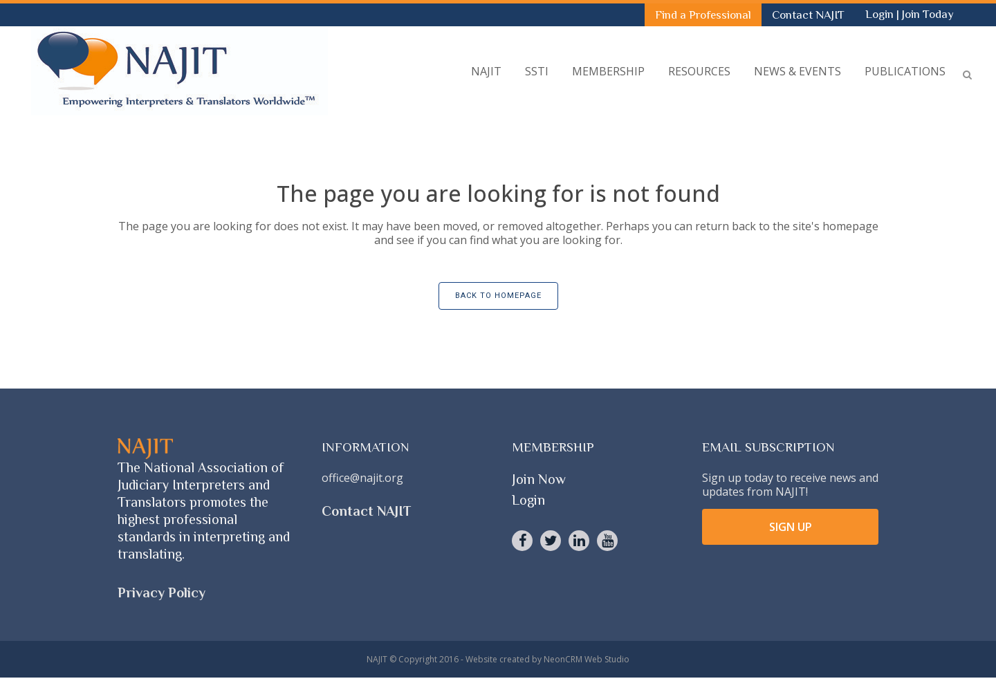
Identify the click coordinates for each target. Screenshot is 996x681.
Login (880, 14)
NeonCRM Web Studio (586, 659)
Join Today (928, 14)
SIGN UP (790, 526)
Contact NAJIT (808, 14)
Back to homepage (498, 295)
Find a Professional (703, 14)
